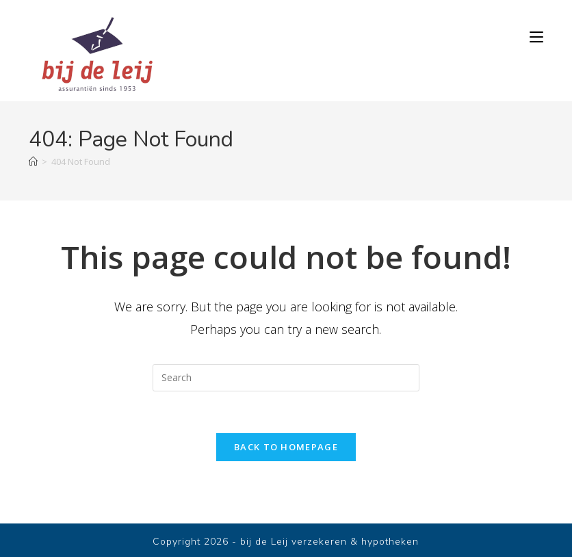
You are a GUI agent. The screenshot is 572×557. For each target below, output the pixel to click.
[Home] (33, 161)
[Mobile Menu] (536, 37)
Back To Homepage (286, 447)
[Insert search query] (286, 377)
